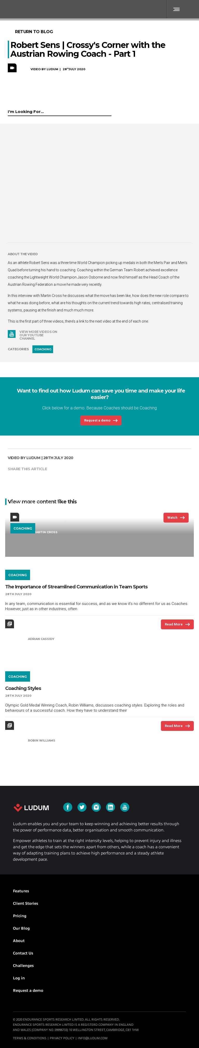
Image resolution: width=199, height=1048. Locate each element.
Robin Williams (41, 740)
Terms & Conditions (29, 1038)
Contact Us (23, 953)
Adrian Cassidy (41, 639)
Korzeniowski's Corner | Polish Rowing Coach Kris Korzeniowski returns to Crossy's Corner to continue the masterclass (92, 477)
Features (21, 891)
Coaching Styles (23, 688)
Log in (19, 978)
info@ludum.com (93, 1038)
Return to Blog (34, 31)
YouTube (12, 334)
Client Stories (25, 903)
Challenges (23, 966)
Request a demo (28, 990)
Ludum (31, 808)
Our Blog (21, 928)
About (19, 941)
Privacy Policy (62, 1038)
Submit (109, 111)
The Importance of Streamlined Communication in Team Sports (76, 587)
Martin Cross (45, 532)
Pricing (19, 916)
